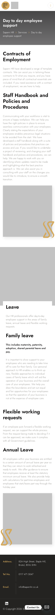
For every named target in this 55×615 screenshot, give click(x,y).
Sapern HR (8, 32)
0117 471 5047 (26, 574)
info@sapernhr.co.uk (28, 587)
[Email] (47, 607)
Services (22, 32)
